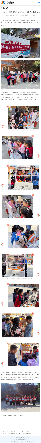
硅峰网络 (30, 441)
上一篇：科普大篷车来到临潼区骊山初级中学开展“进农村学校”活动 (15, 431)
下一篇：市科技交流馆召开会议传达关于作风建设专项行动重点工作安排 (16, 433)
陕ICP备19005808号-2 (19, 441)
